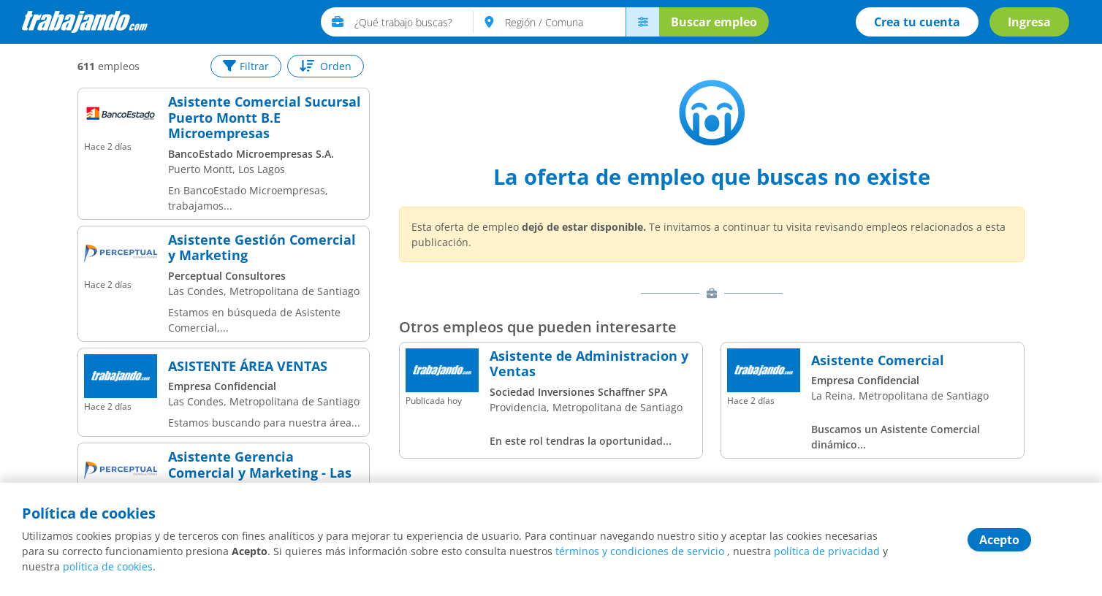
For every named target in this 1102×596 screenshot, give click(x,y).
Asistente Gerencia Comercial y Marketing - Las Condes (260, 473)
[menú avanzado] (642, 22)
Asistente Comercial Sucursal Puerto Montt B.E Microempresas (264, 118)
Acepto (999, 540)
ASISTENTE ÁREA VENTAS (247, 367)
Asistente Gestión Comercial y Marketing (262, 248)
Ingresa (1029, 22)
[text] (414, 22)
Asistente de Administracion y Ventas (589, 364)
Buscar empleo (714, 22)
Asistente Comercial (877, 361)
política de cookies (108, 566)
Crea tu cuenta (917, 22)
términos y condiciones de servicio (639, 551)
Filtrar (246, 66)
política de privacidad (827, 551)
